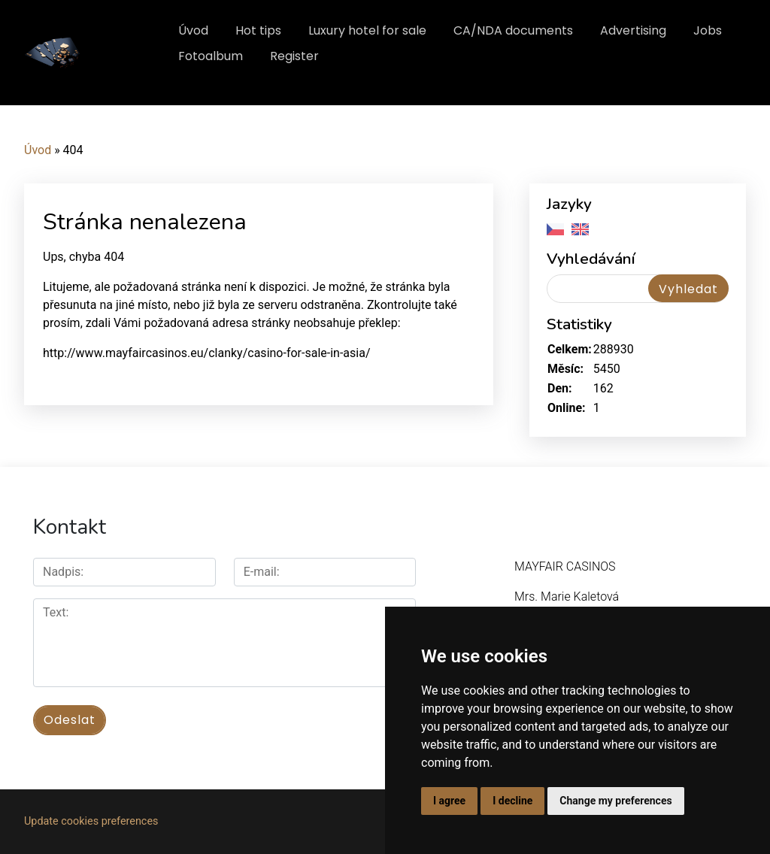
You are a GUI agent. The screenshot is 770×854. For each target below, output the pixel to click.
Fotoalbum (210, 56)
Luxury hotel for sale (367, 30)
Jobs (707, 30)
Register (294, 56)
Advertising (633, 30)
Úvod (193, 30)
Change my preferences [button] (615, 801)
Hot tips (258, 30)
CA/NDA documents (513, 30)
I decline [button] (512, 801)
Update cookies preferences (91, 821)
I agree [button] (449, 801)
